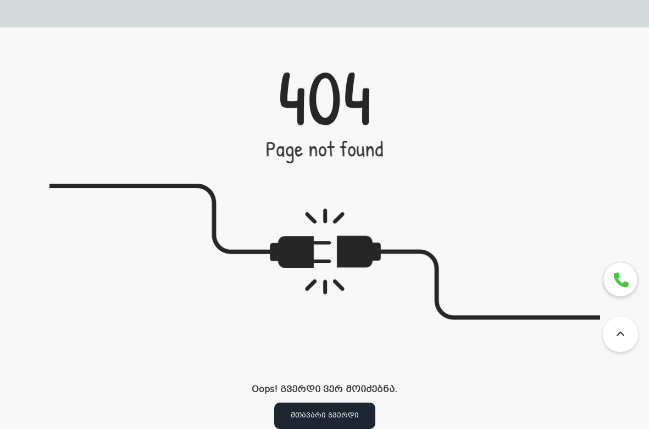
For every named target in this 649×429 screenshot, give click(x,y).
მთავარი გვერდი (325, 416)
